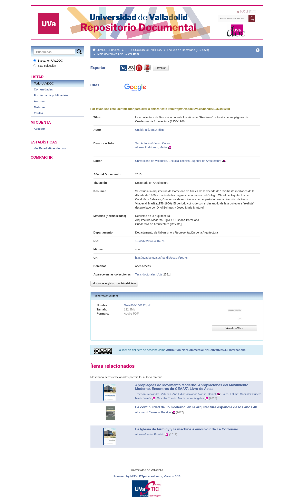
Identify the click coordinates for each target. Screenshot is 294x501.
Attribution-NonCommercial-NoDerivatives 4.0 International (206, 350)
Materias (40, 107)
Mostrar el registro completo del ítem (114, 283)
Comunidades (43, 89)
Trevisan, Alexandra (147, 394)
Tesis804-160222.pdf (137, 305)
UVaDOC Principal (108, 50)
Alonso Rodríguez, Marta (151, 147)
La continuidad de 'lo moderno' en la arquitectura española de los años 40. (196, 407)
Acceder (39, 128)
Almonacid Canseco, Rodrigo (153, 412)
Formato (160, 67)
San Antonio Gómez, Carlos (152, 143)
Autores (39, 101)
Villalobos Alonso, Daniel (201, 394)
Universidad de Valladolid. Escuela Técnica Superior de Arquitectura (178, 160)
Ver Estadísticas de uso (50, 148)
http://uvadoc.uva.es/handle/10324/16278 (202, 109)
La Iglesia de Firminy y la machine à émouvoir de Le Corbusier (186, 429)
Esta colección (44, 65)
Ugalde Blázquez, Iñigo (150, 129)
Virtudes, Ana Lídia (172, 394)
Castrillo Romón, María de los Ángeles (180, 398)
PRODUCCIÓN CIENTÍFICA (144, 50)
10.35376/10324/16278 (150, 241)
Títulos (38, 113)
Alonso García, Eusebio (149, 434)
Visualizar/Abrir (234, 328)
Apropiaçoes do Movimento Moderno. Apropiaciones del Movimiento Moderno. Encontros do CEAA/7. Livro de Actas (191, 387)
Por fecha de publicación (51, 95)
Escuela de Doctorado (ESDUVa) (188, 50)
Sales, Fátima (230, 394)
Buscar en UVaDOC (48, 60)
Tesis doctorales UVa (110, 54)
